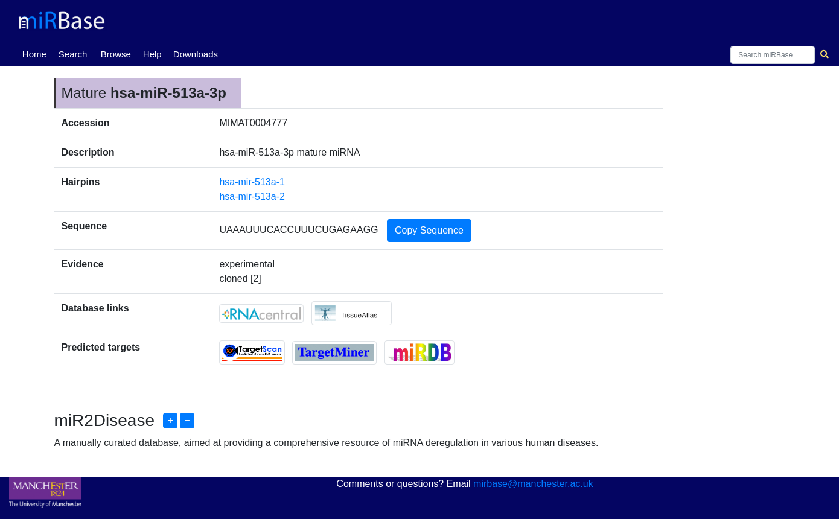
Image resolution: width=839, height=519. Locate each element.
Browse (116, 54)
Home (37, 53)
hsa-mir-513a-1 (251, 182)
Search (73, 54)
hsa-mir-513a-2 (251, 196)
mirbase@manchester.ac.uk (533, 484)
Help (152, 54)
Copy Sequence (429, 230)
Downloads (195, 54)
